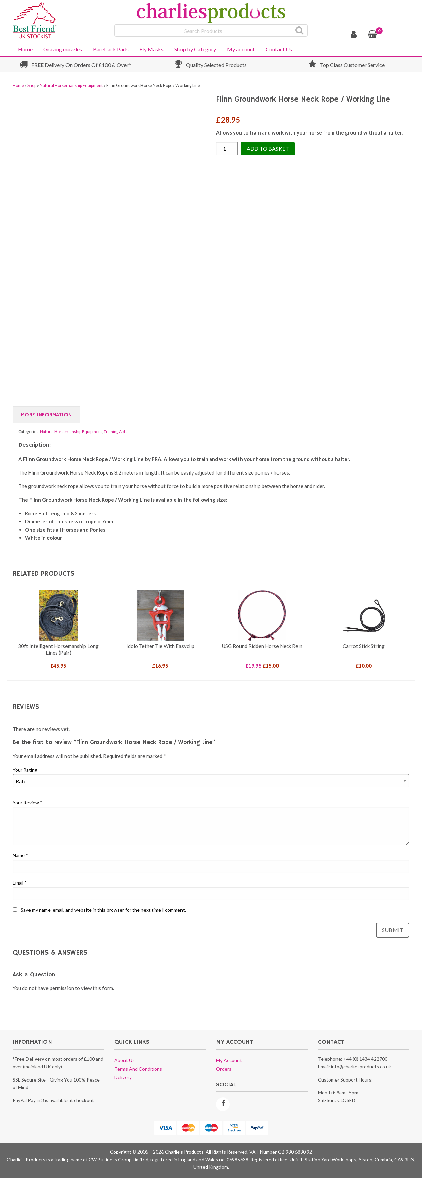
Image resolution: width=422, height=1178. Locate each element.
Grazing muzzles (62, 49)
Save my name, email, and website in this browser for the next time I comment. (103, 910)
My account (241, 49)
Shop (31, 85)
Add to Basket (268, 148)
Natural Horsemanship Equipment (71, 85)
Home (25, 49)
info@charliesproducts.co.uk (361, 1066)
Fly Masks (151, 49)
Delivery (123, 1077)
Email (20, 883)
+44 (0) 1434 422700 (365, 1059)
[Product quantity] (227, 148)
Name (20, 855)
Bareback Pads (111, 49)
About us (124, 1060)
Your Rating (25, 770)
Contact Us (279, 49)
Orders (223, 1069)
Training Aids (115, 431)
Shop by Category (195, 49)
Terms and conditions (138, 1069)
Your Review (27, 802)
